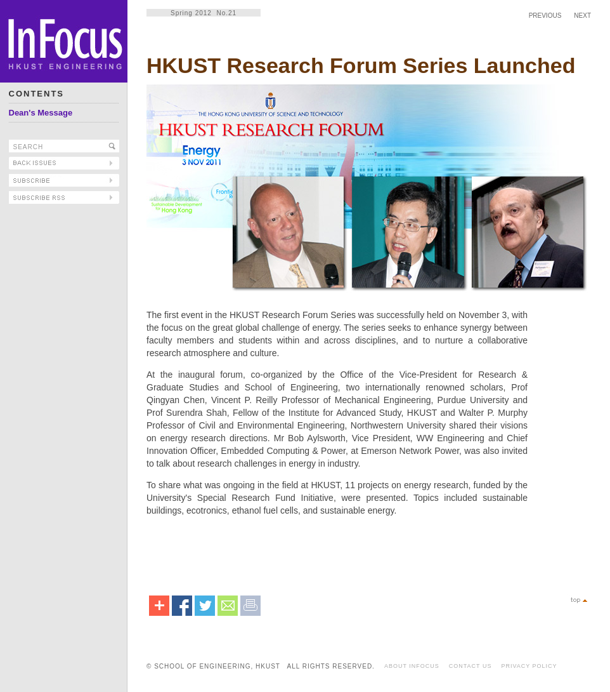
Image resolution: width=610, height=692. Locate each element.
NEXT (582, 15)
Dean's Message (41, 112)
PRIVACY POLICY (529, 666)
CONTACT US (470, 666)
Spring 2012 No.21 (204, 13)
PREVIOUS (545, 15)
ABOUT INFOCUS (411, 666)
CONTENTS (37, 93)
